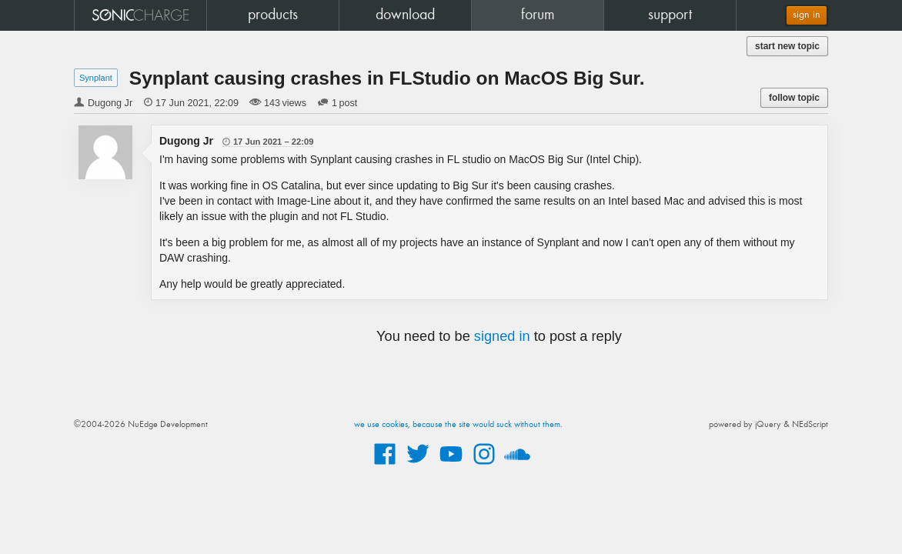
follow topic (794, 97)
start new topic (787, 46)
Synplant (95, 77)
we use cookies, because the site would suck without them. (458, 424)
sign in (806, 15)
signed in (502, 336)
